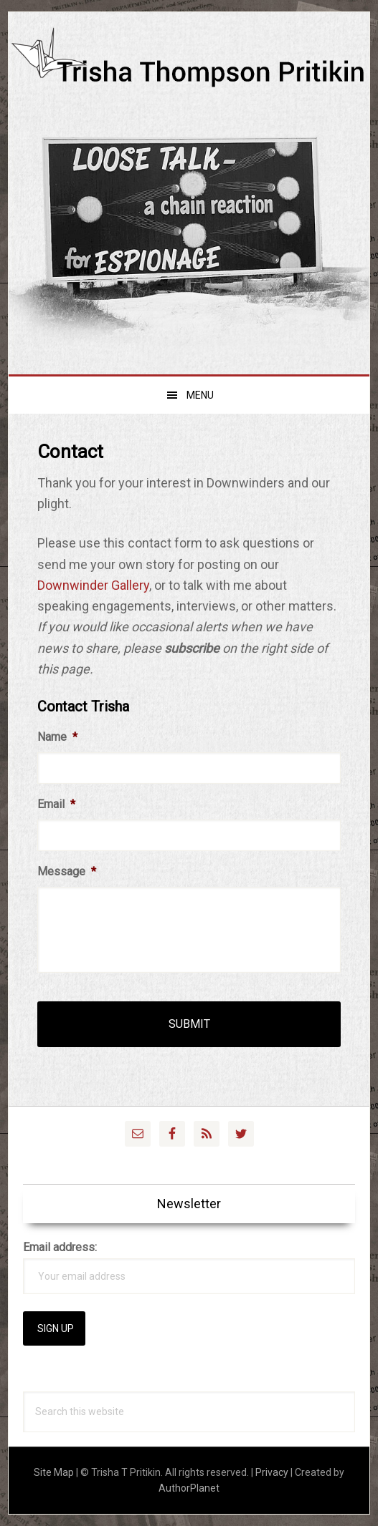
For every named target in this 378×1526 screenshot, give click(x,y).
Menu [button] (200, 395)
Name (57, 737)
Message (66, 871)
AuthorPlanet (189, 1488)
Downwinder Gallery (93, 585)
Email (56, 804)
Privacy (271, 1472)
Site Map (54, 1472)
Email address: (60, 1247)
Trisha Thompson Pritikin (189, 73)
